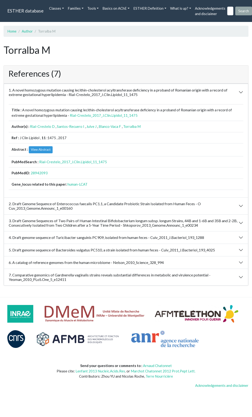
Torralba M (132, 126)
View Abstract (40, 149)
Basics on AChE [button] (114, 8)
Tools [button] (91, 8)
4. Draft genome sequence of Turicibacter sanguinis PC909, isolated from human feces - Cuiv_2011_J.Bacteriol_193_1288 (106, 237)
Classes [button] (55, 8)
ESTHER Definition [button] (148, 8)
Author (27, 31)
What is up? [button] (179, 8)
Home (12, 31)
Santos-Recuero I (70, 126)
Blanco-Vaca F (110, 126)
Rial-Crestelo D (42, 126)
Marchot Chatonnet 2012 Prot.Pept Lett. (163, 371)
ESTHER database (25, 10)
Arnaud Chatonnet (157, 365)
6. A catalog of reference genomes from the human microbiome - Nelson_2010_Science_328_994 (86, 262)
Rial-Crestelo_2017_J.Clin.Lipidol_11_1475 (104, 115)
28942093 (39, 173)
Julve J (91, 126)
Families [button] (74, 8)
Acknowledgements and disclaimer (210, 11)
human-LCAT (77, 184)
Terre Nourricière (159, 376)
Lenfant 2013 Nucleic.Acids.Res (100, 371)
